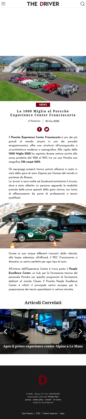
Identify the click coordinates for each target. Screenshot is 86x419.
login (62, 414)
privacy (28, 400)
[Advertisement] (43, 31)
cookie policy (38, 400)
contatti (48, 400)
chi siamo (57, 400)
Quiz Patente (27, 414)
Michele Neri (53, 397)
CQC (38, 414)
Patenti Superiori (50, 414)
